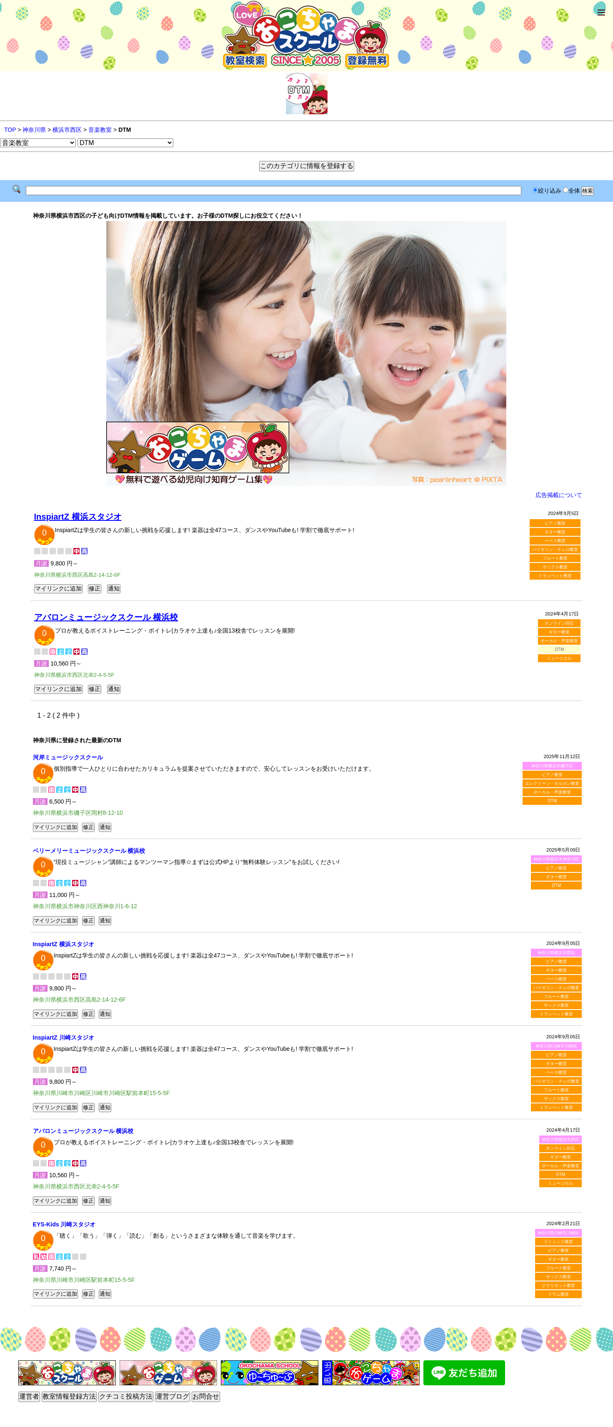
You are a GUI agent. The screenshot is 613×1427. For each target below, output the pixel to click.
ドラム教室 (558, 1294)
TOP (10, 129)
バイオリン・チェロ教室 (555, 549)
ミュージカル (559, 658)
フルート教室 (555, 558)
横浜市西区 (67, 129)
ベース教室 (555, 540)
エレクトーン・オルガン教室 (552, 783)
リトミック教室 (558, 1241)
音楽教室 (100, 129)
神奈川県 (34, 129)
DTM (552, 801)
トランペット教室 (555, 575)
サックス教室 (555, 567)
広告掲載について (558, 495)
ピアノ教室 (555, 523)
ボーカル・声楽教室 (559, 640)
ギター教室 (555, 532)
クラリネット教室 (558, 1285)
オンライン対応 (559, 623)
